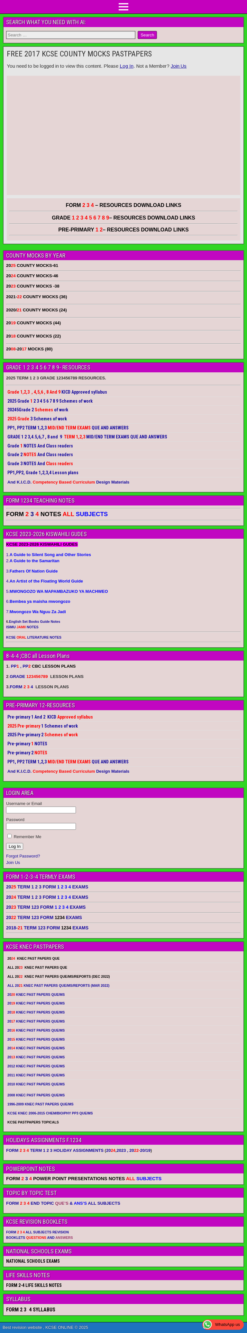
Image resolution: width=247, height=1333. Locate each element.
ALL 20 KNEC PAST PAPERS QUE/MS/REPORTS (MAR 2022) (58, 985)
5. (57, 591)
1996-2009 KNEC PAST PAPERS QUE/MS (40, 1104)
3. (32, 571)
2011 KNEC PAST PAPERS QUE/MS (36, 1075)
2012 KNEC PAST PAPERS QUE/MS (36, 1066)
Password (15, 819)
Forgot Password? (23, 856)
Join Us (179, 66)
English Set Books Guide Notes (34, 621)
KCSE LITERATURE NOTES (33, 637)
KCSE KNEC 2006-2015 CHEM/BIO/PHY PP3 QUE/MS (50, 1113)
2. (32, 560)
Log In (126, 66)
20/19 (145, 1150)
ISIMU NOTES (22, 627)
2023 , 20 (128, 1150)
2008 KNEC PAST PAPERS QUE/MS (36, 1095)
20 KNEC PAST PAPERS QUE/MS (36, 994)
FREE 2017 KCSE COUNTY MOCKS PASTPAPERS (79, 53)
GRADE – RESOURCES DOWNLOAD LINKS (123, 218)
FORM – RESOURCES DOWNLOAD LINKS (123, 205)
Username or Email (24, 803)
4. (44, 581)
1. (48, 554)
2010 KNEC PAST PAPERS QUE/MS (36, 1084)
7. (36, 611)
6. (38, 601)
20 (110, 1150)
